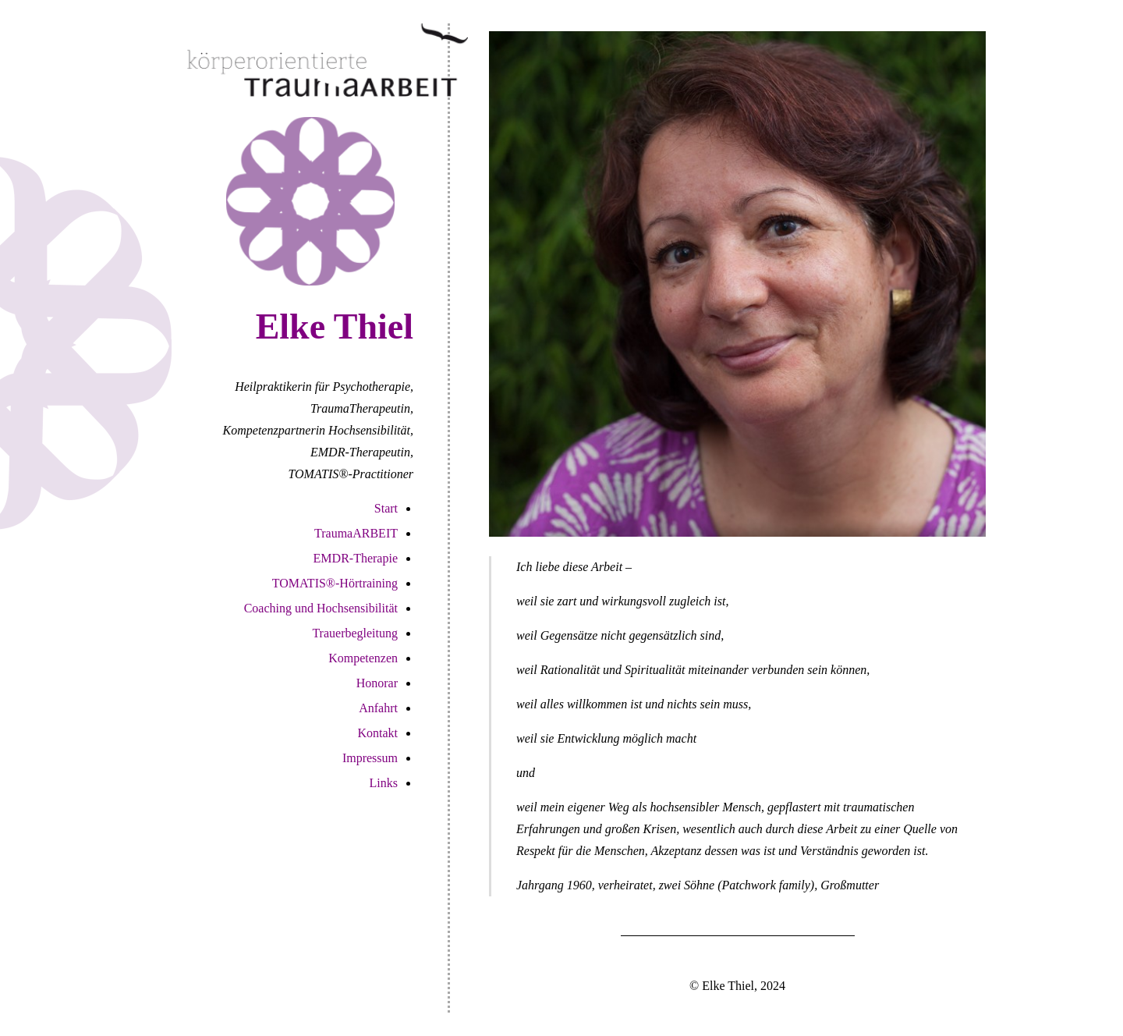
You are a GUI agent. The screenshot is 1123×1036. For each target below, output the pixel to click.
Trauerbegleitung (355, 633)
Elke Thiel (334, 326)
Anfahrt (378, 708)
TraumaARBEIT (356, 533)
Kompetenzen (363, 658)
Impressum (370, 758)
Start (386, 508)
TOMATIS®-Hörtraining (335, 583)
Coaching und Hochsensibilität (321, 608)
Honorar (377, 683)
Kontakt (377, 733)
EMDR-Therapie (356, 558)
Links (384, 782)
